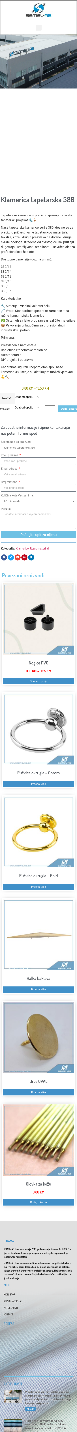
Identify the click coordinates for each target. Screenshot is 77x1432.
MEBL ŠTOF (9, 1294)
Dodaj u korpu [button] (38, 1202)
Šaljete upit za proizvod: (16, 442)
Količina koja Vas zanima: (17, 495)
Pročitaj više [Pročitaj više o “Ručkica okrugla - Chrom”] (38, 784)
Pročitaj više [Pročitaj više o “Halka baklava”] (38, 989)
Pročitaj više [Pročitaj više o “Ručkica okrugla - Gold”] (38, 886)
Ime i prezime (10, 455)
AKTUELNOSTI (11, 1307)
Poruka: (6, 508)
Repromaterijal (39, 548)
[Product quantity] (50, 408)
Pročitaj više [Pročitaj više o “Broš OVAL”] (38, 1092)
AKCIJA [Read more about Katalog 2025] (30, 1408)
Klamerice (22, 548)
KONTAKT (8, 1314)
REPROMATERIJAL (13, 1301)
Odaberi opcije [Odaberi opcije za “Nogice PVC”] (38, 681)
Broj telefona (9, 482)
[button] (39, 28)
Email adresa (9, 468)
